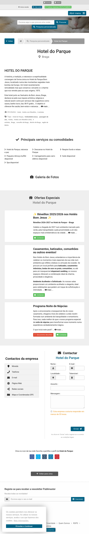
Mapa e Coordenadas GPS (20, 395)
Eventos (47, 2)
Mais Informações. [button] (21, 521)
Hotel (19, 112)
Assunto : (54, 384)
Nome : (53, 364)
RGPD (75, 523)
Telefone (13, 372)
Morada (12, 366)
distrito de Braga (35, 122)
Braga (13, 122)
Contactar (39, 238)
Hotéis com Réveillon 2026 (23, 119)
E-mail (12, 377)
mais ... (45, 106)
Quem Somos (64, 523)
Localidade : (55, 373)
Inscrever (78, 499)
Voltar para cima (44, 474)
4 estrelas (40, 112)
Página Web (14, 383)
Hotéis (10, 119)
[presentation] (68, 422)
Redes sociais (15, 389)
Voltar (9, 41)
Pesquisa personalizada (44, 27)
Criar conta (37, 7)
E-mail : (72, 364)
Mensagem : (56, 393)
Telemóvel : (74, 373)
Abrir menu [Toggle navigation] (77, 13)
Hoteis (58, 2)
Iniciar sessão (23, 7)
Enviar (78, 429)
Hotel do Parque (18, 117)
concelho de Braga (22, 122)
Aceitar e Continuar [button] (24, 526)
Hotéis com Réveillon (29, 112)
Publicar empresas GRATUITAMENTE (58, 7)
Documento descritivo (43, 335)
